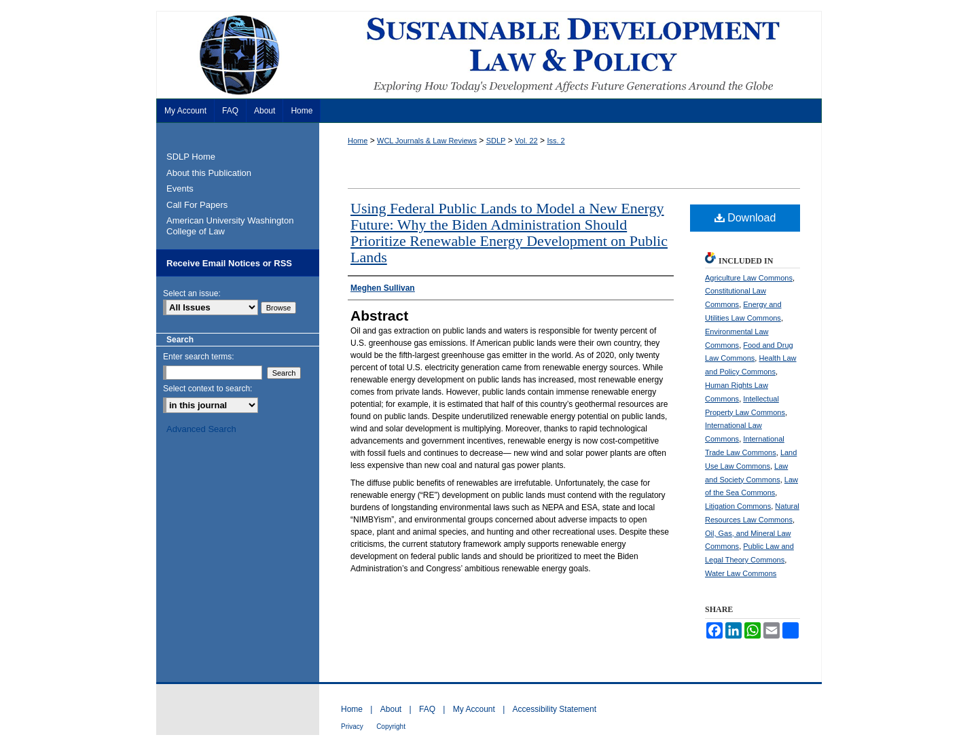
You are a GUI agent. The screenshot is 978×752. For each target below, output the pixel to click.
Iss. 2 (555, 141)
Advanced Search (201, 429)
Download (745, 217)
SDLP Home (190, 156)
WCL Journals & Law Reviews (427, 141)
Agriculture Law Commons (749, 278)
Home (357, 141)
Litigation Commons (738, 506)
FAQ (427, 709)
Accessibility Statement (554, 709)
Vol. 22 (526, 141)
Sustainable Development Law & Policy (489, 55)
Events (180, 188)
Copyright (390, 726)
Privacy (352, 726)
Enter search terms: (198, 356)
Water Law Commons (740, 573)
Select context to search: (207, 388)
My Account (474, 709)
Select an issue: (192, 293)
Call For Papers (197, 205)
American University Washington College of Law (229, 225)
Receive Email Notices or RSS (229, 263)
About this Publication (208, 173)
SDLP (496, 141)
